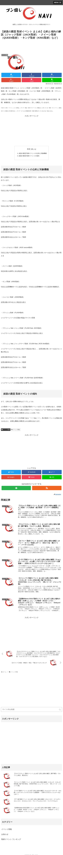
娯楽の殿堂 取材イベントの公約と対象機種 (33, 153)
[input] (31, 709)
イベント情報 (6, 430)
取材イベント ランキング (11, 840)
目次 (28, 149)
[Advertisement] (31, 45)
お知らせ (4, 835)
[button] (60, 710)
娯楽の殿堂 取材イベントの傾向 (29, 156)
